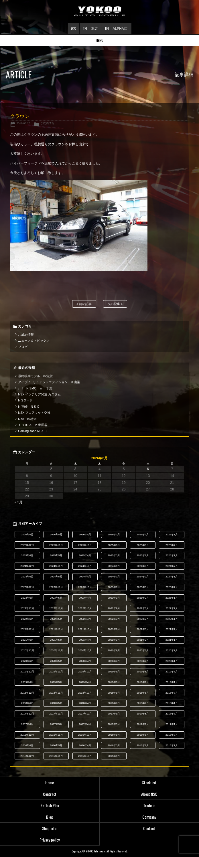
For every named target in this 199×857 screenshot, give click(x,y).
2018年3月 (114, 703)
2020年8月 (143, 650)
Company (149, 817)
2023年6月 (27, 597)
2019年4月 (85, 682)
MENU (99, 40)
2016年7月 (171, 734)
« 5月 (19, 502)
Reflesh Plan (49, 805)
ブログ (22, 347)
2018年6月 (27, 703)
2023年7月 (171, 587)
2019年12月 (27, 671)
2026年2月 (143, 534)
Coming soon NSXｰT (32, 431)
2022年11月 (56, 608)
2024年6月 (27, 576)
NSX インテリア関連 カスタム (39, 394)
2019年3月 (114, 682)
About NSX (149, 794)
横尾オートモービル (99, 11)
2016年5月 (56, 745)
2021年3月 (114, 639)
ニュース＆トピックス (34, 340)
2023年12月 (27, 587)
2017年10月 (85, 713)
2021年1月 (171, 639)
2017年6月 (27, 724)
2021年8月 (143, 629)
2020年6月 (27, 661)
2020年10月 (85, 650)
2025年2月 (143, 555)
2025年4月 (85, 555)
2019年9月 (114, 671)
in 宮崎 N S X (28, 406)
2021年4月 (85, 639)
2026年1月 (171, 534)
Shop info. (49, 828)
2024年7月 (171, 566)
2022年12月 (27, 608)
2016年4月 (85, 745)
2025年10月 (85, 545)
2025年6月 (27, 555)
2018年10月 (85, 692)
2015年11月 (56, 756)
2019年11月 (56, 671)
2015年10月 (85, 756)
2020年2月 (143, 661)
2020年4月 (85, 661)
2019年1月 (171, 682)
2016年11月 (56, 734)
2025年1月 (171, 555)
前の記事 (84, 304)
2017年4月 (85, 724)
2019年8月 (143, 671)
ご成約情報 (47, 123)
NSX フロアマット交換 (34, 412)
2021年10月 (85, 629)
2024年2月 (143, 576)
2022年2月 (143, 618)
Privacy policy (50, 840)
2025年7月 (171, 545)
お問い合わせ (73, 28)
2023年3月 (114, 597)
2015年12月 (27, 756)
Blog (49, 817)
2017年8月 (143, 713)
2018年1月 (171, 703)
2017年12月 (27, 713)
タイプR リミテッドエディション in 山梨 (49, 382)
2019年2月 (143, 682)
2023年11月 (56, 587)
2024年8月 (143, 566)
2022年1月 (171, 618)
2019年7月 (171, 671)
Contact (149, 828)
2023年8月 (143, 587)
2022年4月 (85, 618)
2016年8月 (143, 734)
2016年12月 (27, 734)
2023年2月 (143, 597)
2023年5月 (56, 597)
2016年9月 (114, 734)
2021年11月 (56, 629)
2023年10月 (85, 587)
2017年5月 (56, 724)
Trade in (149, 805)
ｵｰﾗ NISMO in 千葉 (35, 388)
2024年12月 (27, 566)
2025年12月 (27, 545)
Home (49, 782)
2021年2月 (143, 639)
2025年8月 (143, 545)
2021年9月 (114, 629)
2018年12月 (27, 692)
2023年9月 (114, 587)
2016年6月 (27, 745)
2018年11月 (56, 692)
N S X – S (24, 400)
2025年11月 (56, 545)
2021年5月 (56, 639)
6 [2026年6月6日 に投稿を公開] (148, 469)
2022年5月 (56, 618)
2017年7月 (171, 713)
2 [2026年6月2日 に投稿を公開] (51, 469)
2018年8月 (143, 692)
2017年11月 (56, 713)
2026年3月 (114, 534)
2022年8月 (143, 608)
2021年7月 (171, 629)
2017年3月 (114, 724)
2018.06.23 (23, 123)
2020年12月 (27, 650)
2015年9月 (114, 756)
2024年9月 (114, 566)
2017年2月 (143, 724)
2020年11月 (56, 650)
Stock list (149, 782)
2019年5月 (56, 682)
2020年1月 (171, 661)
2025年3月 (114, 555)
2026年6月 (27, 534)
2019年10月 (85, 671)
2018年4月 (85, 703)
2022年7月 (171, 608)
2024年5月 (56, 576)
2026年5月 (56, 534)
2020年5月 (56, 661)
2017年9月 (114, 713)
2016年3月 (114, 745)
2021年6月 (27, 639)
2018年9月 (114, 692)
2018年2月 (143, 703)
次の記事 (115, 304)
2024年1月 (171, 576)
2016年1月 (171, 745)
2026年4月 (85, 534)
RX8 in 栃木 (27, 419)
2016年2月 (143, 745)
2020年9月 (114, 650)
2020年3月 (114, 661)
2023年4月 (85, 597)
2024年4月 (85, 576)
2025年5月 (56, 555)
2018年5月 (56, 703)
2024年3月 (114, 576)
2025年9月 (114, 545)
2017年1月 (171, 724)
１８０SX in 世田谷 (33, 425)
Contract (49, 794)
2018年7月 (171, 692)
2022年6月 (27, 618)
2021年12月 (27, 629)
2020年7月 (171, 650)
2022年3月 (114, 618)
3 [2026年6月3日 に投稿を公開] (75, 469)
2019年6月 (27, 682)
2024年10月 (85, 566)
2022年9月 (114, 608)
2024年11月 (56, 566)
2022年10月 (85, 608)
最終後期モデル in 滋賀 (35, 376)
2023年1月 (171, 597)
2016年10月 (85, 734)
